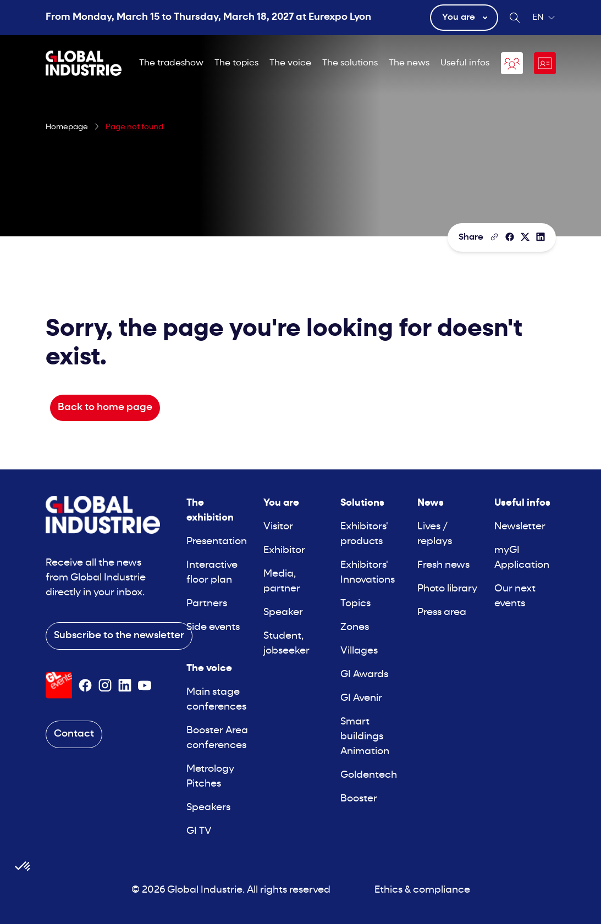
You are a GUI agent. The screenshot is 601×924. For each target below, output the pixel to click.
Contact (74, 734)
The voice (290, 63)
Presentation (216, 541)
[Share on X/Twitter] (525, 237)
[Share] (509, 237)
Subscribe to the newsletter (119, 635)
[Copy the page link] (494, 237)
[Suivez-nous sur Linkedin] (124, 685)
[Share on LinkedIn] (540, 237)
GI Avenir (361, 698)
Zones (354, 627)
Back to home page (105, 407)
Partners (206, 604)
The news (409, 63)
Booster (358, 799)
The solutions (350, 63)
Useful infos (464, 63)
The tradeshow (171, 63)
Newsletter (519, 527)
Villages (359, 651)
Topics (355, 604)
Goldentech (368, 775)
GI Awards (364, 675)
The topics (236, 63)
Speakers (208, 808)
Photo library (447, 589)
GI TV (199, 831)
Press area (441, 612)
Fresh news (443, 565)
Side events (213, 627)
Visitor (278, 527)
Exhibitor (284, 550)
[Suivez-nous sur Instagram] (105, 685)
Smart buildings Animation (364, 737)
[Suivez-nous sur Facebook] (85, 685)
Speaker (283, 612)
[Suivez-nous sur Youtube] (144, 685)
